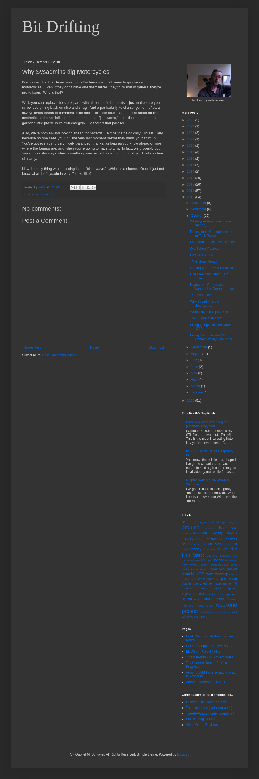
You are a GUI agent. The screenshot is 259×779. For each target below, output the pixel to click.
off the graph (205, 578)
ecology (195, 549)
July (194, 360)
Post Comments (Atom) (59, 355)
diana (185, 549)
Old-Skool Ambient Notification (212, 242)
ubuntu (187, 599)
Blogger (182, 754)
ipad (210, 560)
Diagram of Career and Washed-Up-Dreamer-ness (212, 287)
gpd (235, 555)
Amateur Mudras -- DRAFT (205, 682)
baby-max (209, 528)
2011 (191, 191)
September (199, 347)
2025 (191, 120)
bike (37, 194)
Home (94, 347)
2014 (191, 171)
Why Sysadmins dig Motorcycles (204, 303)
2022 (191, 133)
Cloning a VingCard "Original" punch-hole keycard (207, 424)
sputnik (232, 588)
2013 (191, 178)
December (199, 203)
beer (223, 528)
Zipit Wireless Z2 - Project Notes (209, 657)
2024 (191, 126)
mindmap (221, 574)
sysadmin (48, 194)
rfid (235, 583)
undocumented (216, 599)
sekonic (217, 588)
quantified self (202, 583)
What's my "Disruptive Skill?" (211, 312)
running (203, 588)
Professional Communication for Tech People (211, 234)
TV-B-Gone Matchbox (206, 318)
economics (209, 549)
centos (212, 539)
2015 (191, 165)
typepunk (231, 594)
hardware (187, 560)
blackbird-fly (189, 532)
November (199, 209)
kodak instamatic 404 (214, 564)
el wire (222, 549)
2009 (191, 401)
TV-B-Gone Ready (203, 262)
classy (221, 539)
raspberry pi (223, 583)
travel (209, 594)
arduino (190, 527)
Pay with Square (202, 255)
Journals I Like (200, 295)
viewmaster (204, 605)
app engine (229, 522)
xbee (197, 616)
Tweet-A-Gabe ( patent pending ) (210, 713)
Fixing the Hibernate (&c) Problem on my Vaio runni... (212, 337)
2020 (191, 146)
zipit (203, 616)
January (197, 392)
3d (183, 522)
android (214, 522)
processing (229, 579)
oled (217, 578)
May (194, 373)
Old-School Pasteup (205, 249)
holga (197, 560)
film (186, 555)
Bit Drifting (61, 26)
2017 (191, 152)
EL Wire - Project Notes (203, 651)
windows (187, 616)
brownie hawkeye (211, 533)
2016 (191, 159)
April (194, 379)
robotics (187, 588)
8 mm (192, 522)
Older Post (156, 347)
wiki (234, 612)
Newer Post (32, 347)
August (196, 354)
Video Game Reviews (202, 725)
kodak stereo (199, 569)
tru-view (218, 594)
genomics (225, 555)
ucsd (197, 599)
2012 (191, 184)
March (196, 386)
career (197, 538)
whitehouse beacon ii (215, 612)
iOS (204, 560)
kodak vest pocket (223, 569)
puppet (186, 583)
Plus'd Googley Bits (200, 719)
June (195, 367)
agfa (203, 522)
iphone (219, 560)
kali (227, 560)
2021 (191, 139)
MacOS (197, 574)
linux (186, 574)
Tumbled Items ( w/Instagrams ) (209, 708)
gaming (212, 555)
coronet (196, 544)
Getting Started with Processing (213, 268)
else (233, 549)
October (197, 216)
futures (199, 555)
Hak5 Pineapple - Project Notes (209, 646)
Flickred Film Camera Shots (206, 702)
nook (193, 578)
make (210, 574)
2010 (191, 197)
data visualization (220, 544)
